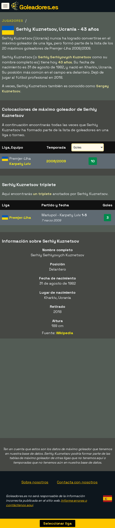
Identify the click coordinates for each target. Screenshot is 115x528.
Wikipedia (64, 333)
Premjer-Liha (20, 217)
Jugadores (12, 21)
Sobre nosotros (34, 482)
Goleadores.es (38, 7)
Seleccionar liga (57, 523)
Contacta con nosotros (77, 482)
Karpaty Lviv (20, 163)
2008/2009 (56, 161)
